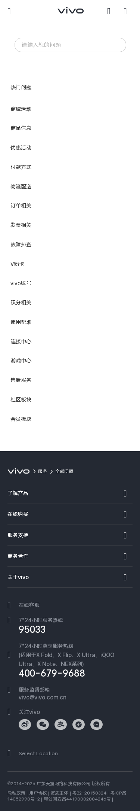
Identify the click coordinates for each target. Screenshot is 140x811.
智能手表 (30, 60)
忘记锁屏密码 (81, 60)
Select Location (38, 753)
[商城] (128, 11)
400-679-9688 (52, 673)
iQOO (27, 70)
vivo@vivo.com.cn (42, 697)
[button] (11, 11)
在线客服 (29, 605)
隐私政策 (16, 793)
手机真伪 (52, 70)
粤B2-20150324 (89, 793)
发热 (53, 60)
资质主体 (59, 793)
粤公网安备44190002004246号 (77, 799)
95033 (32, 629)
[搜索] (111, 11)
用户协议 (38, 793)
